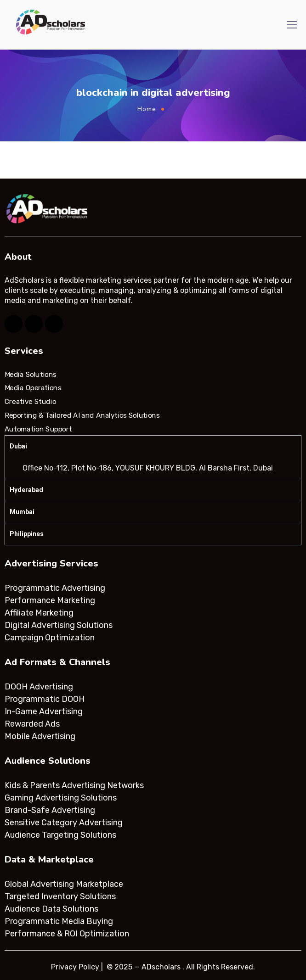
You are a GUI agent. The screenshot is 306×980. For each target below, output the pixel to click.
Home (146, 109)
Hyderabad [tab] (26, 489)
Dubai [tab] (18, 446)
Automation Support (38, 429)
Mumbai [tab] (22, 511)
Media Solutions (31, 374)
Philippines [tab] (27, 534)
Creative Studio (30, 402)
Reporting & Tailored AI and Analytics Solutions (82, 415)
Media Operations (33, 388)
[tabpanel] (153, 468)
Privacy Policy (75, 967)
